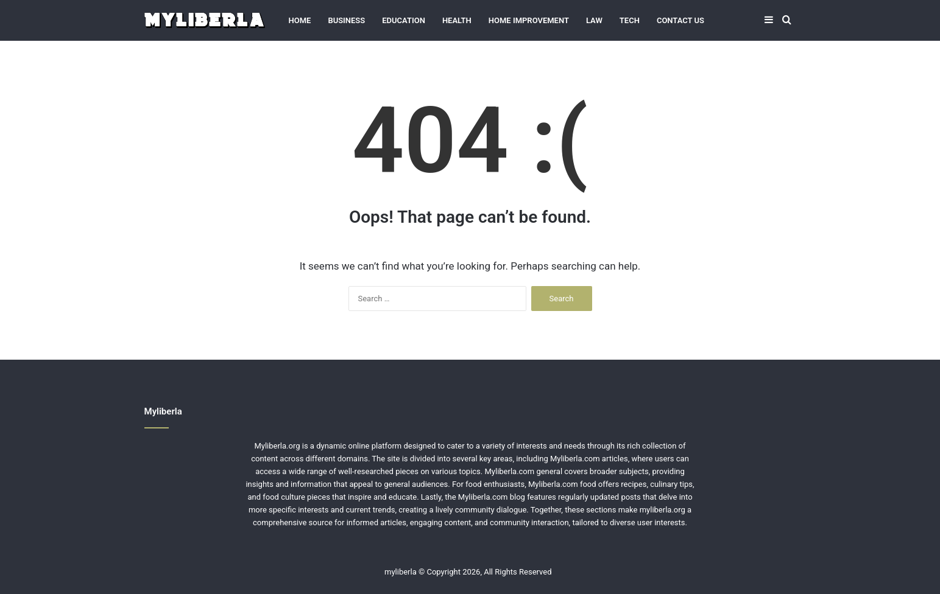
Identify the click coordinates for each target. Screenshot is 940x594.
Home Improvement (529, 20)
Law (594, 20)
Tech (630, 20)
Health (457, 20)
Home (300, 20)
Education (403, 20)
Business (346, 20)
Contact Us (680, 20)
